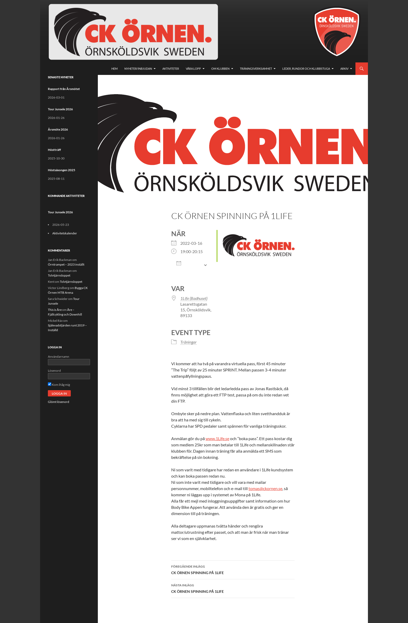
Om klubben (220, 68)
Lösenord (54, 370)
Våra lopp (193, 68)
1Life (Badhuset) (193, 298)
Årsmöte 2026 (58, 129)
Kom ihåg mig (59, 385)
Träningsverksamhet (256, 68)
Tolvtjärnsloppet (59, 275)
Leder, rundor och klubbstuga (306, 68)
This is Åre (55, 310)
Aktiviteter (170, 68)
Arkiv (344, 68)
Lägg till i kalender (188, 265)
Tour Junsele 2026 (60, 109)
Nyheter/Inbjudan (138, 68)
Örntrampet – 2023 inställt (66, 264)
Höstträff (54, 150)
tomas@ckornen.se (265, 488)
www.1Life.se (217, 438)
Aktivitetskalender (64, 233)
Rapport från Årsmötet (64, 89)
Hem (114, 68)
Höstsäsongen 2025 (61, 170)
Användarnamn (58, 356)
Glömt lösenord (58, 402)
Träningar (188, 341)
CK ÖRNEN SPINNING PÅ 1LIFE (233, 569)
